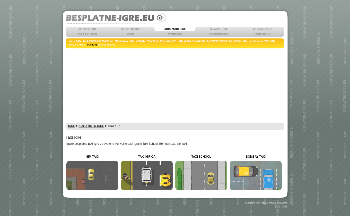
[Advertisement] (175, 85)
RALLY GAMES (77, 45)
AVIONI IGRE (202, 41)
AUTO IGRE (75, 41)
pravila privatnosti (278, 203)
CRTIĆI (131, 34)
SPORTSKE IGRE (131, 29)
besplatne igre (252, 203)
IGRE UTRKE (90, 41)
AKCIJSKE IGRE (262, 29)
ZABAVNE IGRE (88, 29)
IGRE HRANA (262, 34)
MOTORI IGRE (240, 41)
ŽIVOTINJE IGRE (218, 34)
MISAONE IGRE (219, 29)
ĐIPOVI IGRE (105, 41)
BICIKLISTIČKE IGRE (147, 41)
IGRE (71, 126)
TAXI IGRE (92, 45)
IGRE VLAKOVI (186, 41)
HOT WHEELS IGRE (124, 41)
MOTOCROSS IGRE (220, 41)
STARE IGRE (175, 34)
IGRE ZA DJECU (87, 34)
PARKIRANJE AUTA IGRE (262, 41)
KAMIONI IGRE (107, 45)
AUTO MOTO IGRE (175, 29)
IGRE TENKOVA (168, 41)
